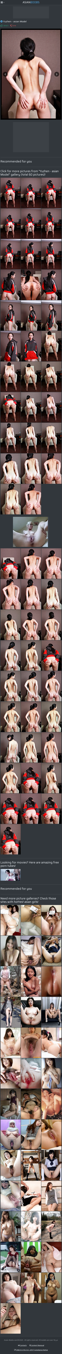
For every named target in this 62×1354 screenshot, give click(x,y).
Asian (31, 2)
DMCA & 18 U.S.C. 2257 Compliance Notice (31, 1350)
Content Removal (36, 1345)
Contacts (22, 1345)
